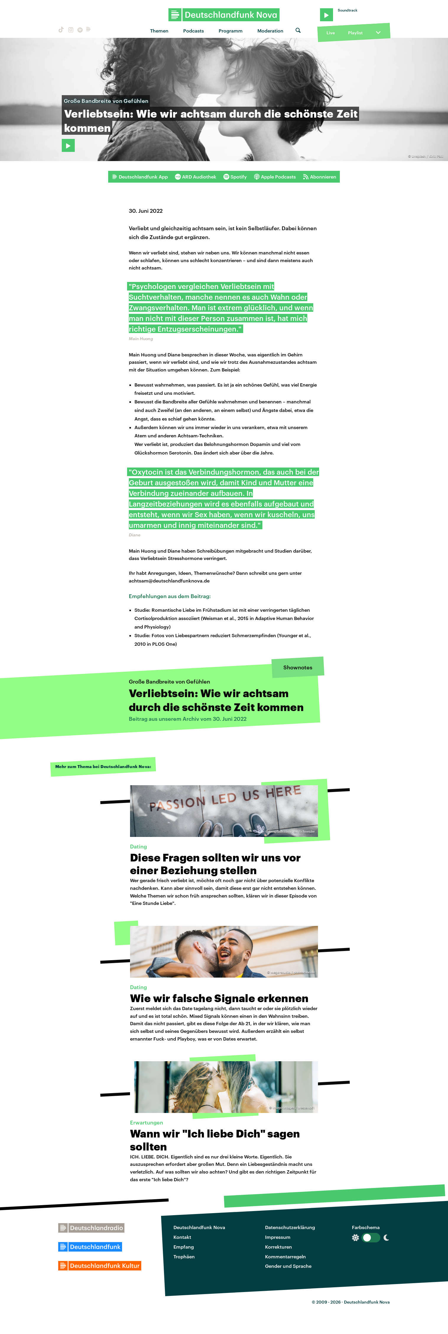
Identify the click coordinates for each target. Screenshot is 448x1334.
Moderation (270, 30)
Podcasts (193, 30)
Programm (231, 30)
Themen (159, 30)
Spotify (235, 177)
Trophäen (184, 1256)
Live (331, 32)
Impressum (277, 1237)
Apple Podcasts (275, 177)
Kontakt (182, 1237)
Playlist (355, 32)
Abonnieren (319, 177)
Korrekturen (278, 1246)
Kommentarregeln (285, 1256)
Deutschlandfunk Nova (199, 1227)
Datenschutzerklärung (290, 1227)
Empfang (183, 1246)
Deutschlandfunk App (140, 177)
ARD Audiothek (195, 177)
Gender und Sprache (288, 1266)
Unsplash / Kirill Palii (427, 156)
